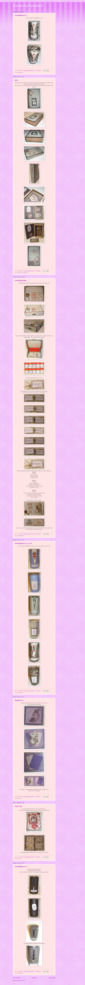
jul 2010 (19, 798)
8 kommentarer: (38, 533)
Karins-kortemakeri (28, 5)
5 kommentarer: (38, 796)
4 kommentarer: (38, 270)
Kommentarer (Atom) (21, 980)
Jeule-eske (18, 806)
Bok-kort (21, 272)
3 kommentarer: (38, 690)
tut (31, 85)
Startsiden (34, 977)
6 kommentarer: (38, 856)
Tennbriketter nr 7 (21, 15)
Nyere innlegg (16, 977)
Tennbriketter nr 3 (21, 867)
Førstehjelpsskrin (20, 280)
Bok (16, 80)
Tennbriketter (20, 72)
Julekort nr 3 (19, 700)
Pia (28, 82)
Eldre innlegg (52, 977)
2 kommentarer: (38, 70)
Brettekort (25, 272)
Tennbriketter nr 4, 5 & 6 (23, 543)
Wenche (24, 85)
